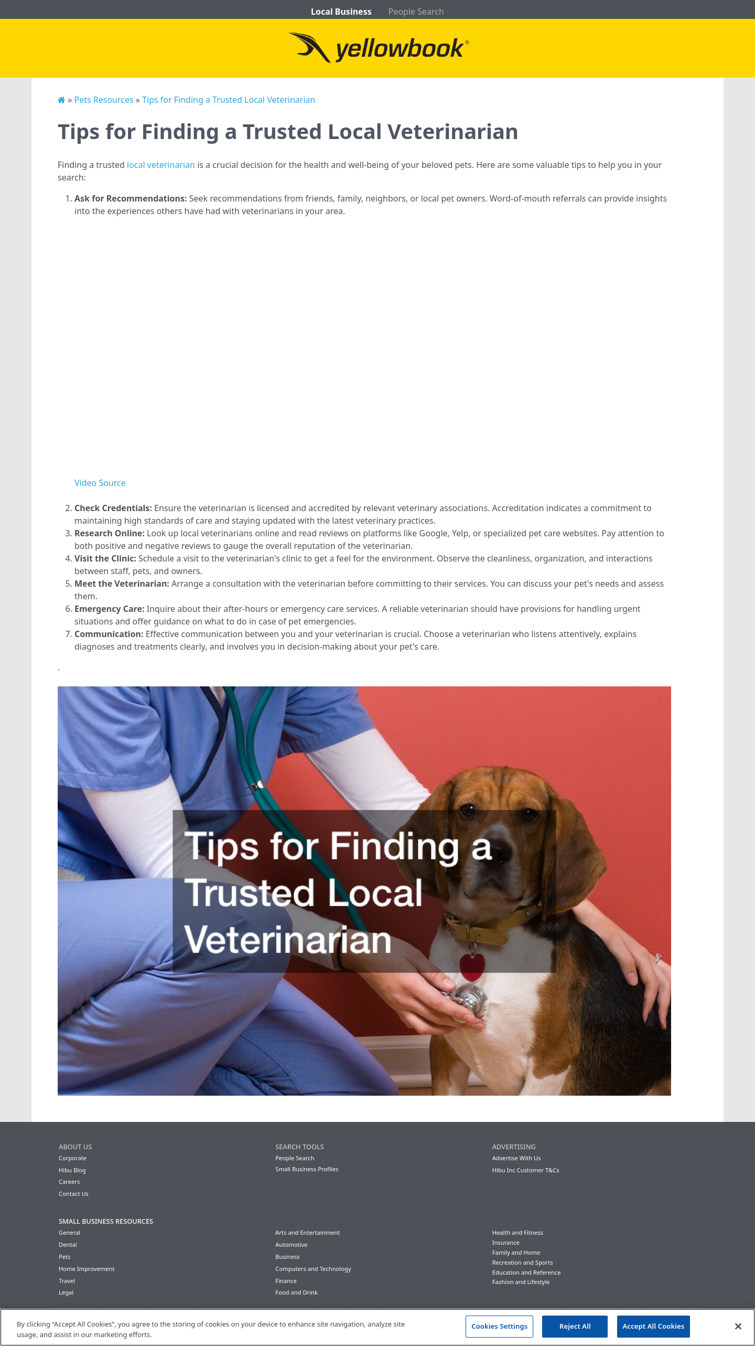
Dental (68, 1244)
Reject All (575, 1326)
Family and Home (516, 1252)
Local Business (341, 11)
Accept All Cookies (654, 1326)
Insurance (506, 1242)
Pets (64, 1256)
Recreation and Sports (522, 1262)
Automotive (291, 1244)
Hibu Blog (72, 1170)
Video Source (100, 483)
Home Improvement (87, 1269)
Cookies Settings (499, 1326)
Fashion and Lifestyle (521, 1282)
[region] (377, 1327)
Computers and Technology (313, 1269)
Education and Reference (526, 1272)
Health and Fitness (517, 1232)
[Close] (738, 1326)
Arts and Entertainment (307, 1232)
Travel (67, 1281)
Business (287, 1256)
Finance (285, 1281)
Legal (66, 1292)
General (69, 1232)
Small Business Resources (106, 1221)
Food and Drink (296, 1292)
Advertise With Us (516, 1158)
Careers (69, 1181)
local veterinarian (161, 165)
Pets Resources (103, 99)
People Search (416, 11)
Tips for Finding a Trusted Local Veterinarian (228, 99)
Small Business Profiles (306, 1169)
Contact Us (74, 1193)
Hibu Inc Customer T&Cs (525, 1170)
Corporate (73, 1158)
